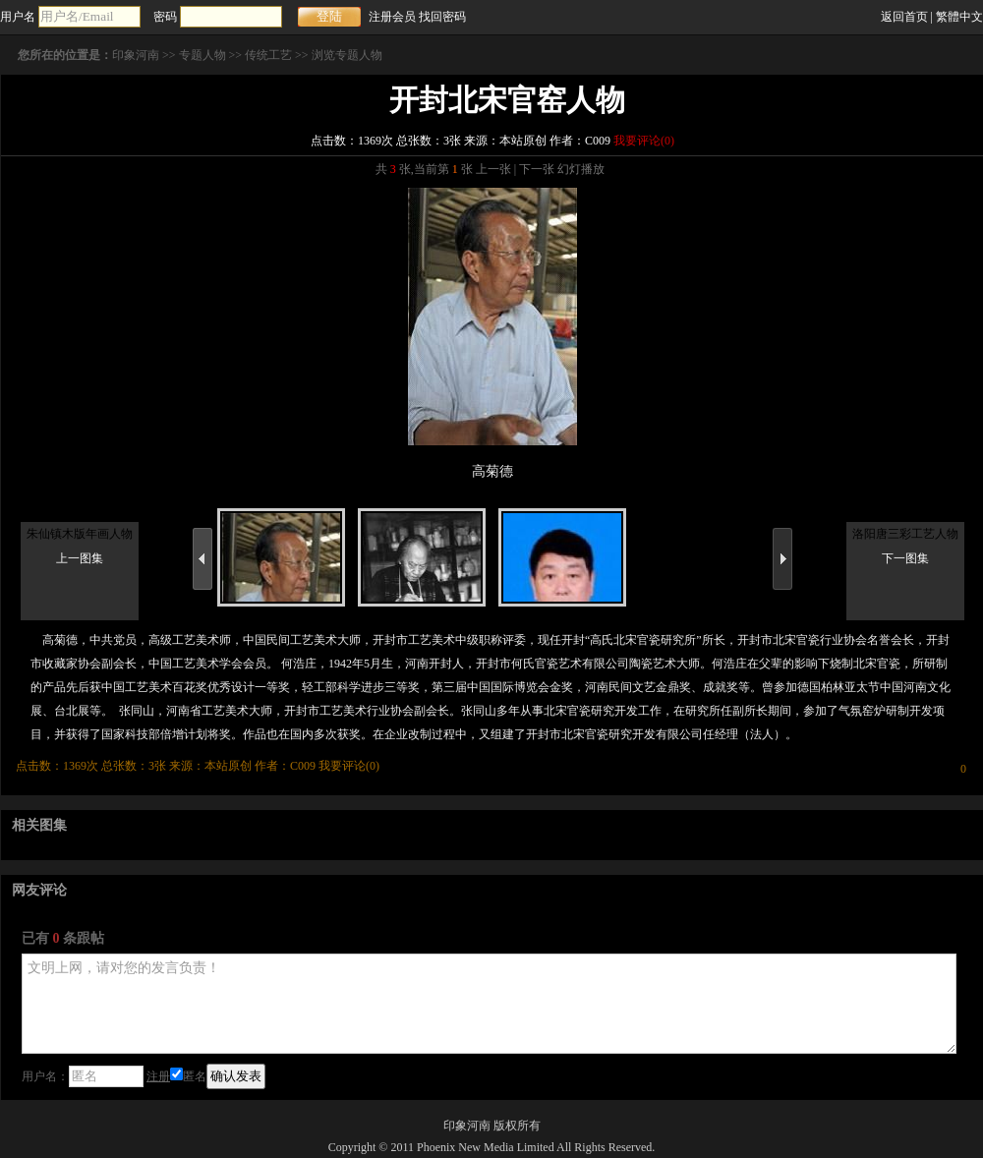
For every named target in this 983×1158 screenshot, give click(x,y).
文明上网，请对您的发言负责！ (489, 1004)
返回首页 (904, 17)
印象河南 (135, 55)
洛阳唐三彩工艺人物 (905, 534)
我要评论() (643, 140)
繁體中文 (959, 17)
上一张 (493, 169)
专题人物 (202, 55)
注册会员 (392, 17)
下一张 (536, 169)
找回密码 (442, 17)
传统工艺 (268, 55)
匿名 (188, 1076)
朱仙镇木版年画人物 (80, 534)
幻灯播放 (581, 169)
